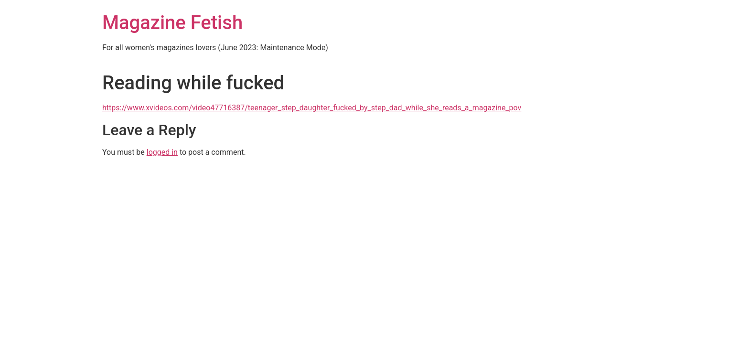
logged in (162, 152)
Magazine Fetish (172, 22)
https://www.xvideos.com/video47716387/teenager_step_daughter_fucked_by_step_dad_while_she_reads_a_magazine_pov (311, 107)
